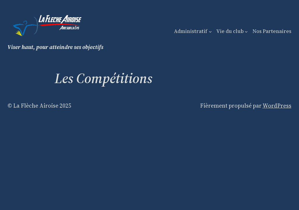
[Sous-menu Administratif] (210, 31)
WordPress (277, 105)
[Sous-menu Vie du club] (246, 31)
